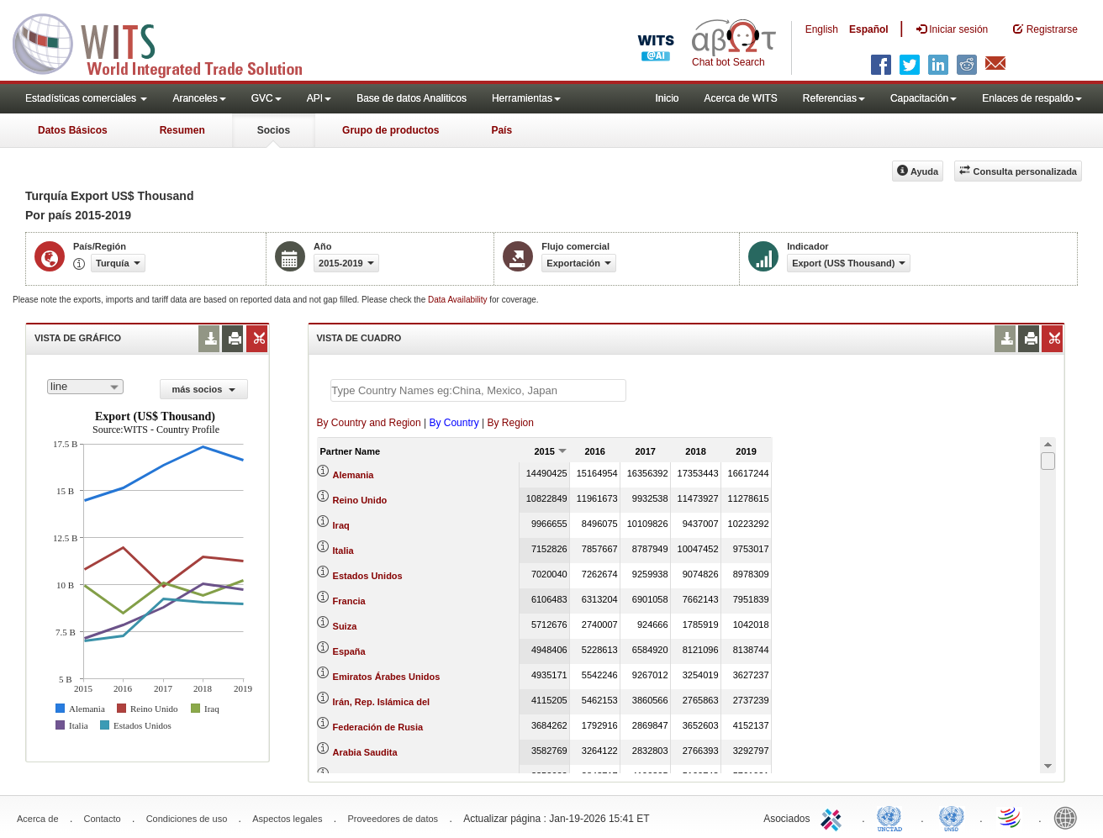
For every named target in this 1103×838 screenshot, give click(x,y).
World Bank (1069, 817)
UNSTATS (951, 817)
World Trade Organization (1010, 817)
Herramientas (526, 98)
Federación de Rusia (378, 727)
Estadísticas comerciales (86, 98)
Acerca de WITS (740, 98)
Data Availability (458, 299)
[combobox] (85, 386)
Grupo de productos (390, 130)
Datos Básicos (73, 130)
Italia (343, 550)
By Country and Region (369, 423)
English (821, 29)
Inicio (666, 98)
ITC (834, 817)
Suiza (345, 626)
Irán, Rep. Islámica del (381, 702)
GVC (266, 98)
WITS (168, 42)
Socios (273, 130)
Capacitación (923, 98)
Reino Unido (360, 500)
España (349, 651)
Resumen (182, 130)
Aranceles (198, 98)
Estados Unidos (368, 576)
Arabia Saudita (365, 752)
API (319, 98)
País (501, 130)
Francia (349, 601)
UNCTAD (893, 817)
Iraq (341, 525)
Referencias (834, 98)
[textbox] (478, 390)
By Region (511, 423)
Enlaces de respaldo (1032, 98)
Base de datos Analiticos (411, 98)
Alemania (353, 475)
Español (869, 29)
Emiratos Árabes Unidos (387, 677)
